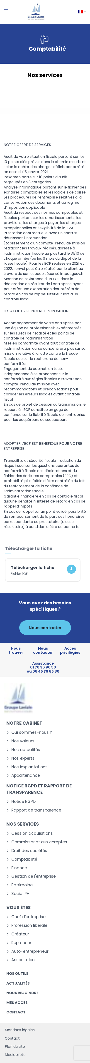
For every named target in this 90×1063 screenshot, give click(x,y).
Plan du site (15, 1046)
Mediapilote (15, 1054)
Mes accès (17, 1002)
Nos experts (22, 758)
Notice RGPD (23, 801)
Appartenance (25, 775)
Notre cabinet (24, 723)
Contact (16, 1012)
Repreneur (21, 942)
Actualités (18, 983)
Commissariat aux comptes (39, 842)
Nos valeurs (22, 741)
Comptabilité (24, 859)
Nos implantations (29, 767)
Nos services (22, 824)
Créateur (20, 934)
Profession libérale (29, 925)
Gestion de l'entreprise (33, 876)
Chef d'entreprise (28, 917)
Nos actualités (25, 749)
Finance (19, 868)
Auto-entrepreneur (30, 951)
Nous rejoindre (22, 992)
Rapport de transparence (36, 810)
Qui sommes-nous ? (31, 732)
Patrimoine (22, 885)
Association (23, 959)
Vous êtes (18, 907)
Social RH (20, 893)
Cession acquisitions (32, 833)
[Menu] (6, 11)
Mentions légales (20, 1030)
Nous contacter (45, 628)
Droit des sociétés (29, 850)
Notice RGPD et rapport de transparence (39, 789)
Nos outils (17, 973)
